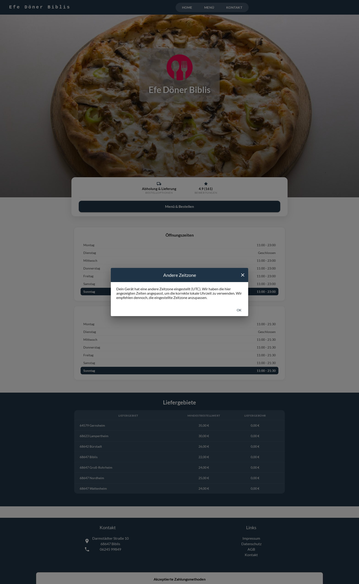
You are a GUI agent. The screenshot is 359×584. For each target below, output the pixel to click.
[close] (242, 275)
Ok (239, 310)
